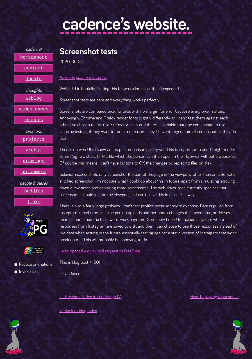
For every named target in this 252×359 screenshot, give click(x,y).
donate (34, 79)
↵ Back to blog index (78, 310)
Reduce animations (35, 264)
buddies (33, 191)
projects (34, 139)
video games (34, 109)
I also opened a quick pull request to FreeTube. (100, 251)
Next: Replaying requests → (214, 296)
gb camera (34, 172)
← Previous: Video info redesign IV (90, 296)
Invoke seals (29, 271)
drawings (34, 161)
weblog (34, 98)
